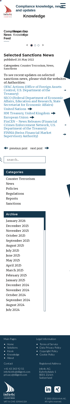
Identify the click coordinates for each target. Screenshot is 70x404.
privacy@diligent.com (15, 371)
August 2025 (15, 242)
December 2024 (17, 282)
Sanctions (10, 65)
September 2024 (18, 296)
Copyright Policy (49, 347)
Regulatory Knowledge (51, 33)
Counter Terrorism (32, 62)
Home (10, 340)
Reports (12, 195)
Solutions (12, 344)
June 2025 (13, 252)
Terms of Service (49, 340)
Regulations (15, 190)
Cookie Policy (47, 350)
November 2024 (17, 286)
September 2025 (18, 237)
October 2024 (16, 291)
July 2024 (13, 306)
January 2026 (16, 217)
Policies (12, 185)
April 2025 (13, 262)
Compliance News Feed (18, 33)
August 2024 (15, 301)
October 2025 (15, 232)
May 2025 (13, 257)
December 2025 (17, 222)
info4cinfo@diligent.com (17, 368)
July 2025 (12, 247)
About (10, 354)
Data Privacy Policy (50, 344)
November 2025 (17, 227)
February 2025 (16, 272)
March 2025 (15, 267)
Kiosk (10, 347)
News (49, 62)
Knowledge (13, 350)
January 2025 (15, 277)
